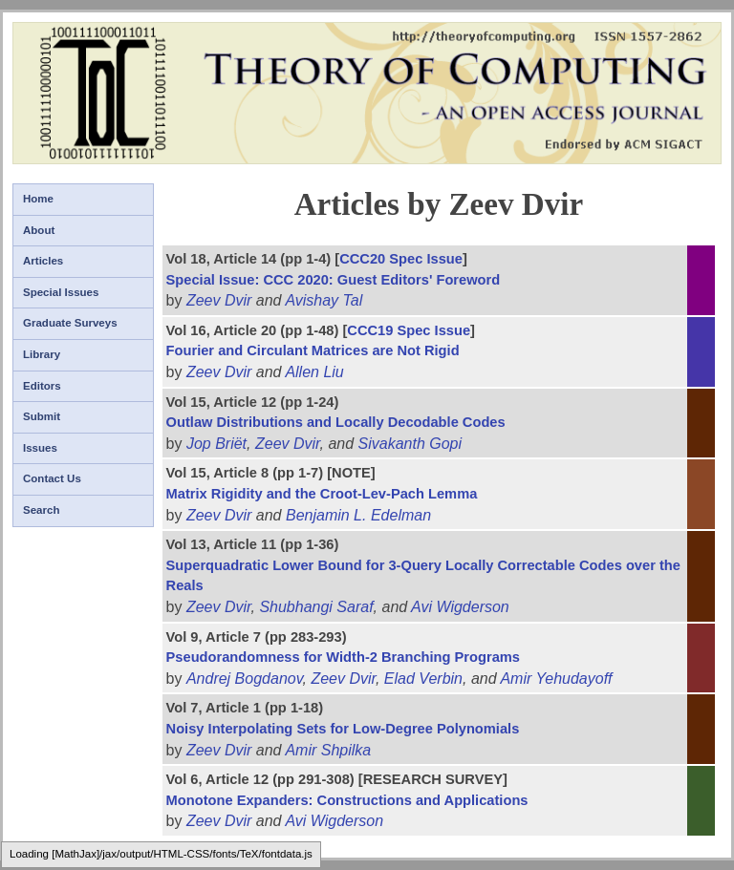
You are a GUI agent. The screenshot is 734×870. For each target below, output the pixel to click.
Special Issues (60, 292)
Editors (42, 386)
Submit (41, 416)
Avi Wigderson (460, 607)
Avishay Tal (323, 300)
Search (41, 510)
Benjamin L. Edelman (358, 515)
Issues (40, 448)
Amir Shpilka (328, 750)
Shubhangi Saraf (316, 607)
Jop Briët (216, 443)
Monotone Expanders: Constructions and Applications (347, 800)
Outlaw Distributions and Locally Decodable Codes (336, 422)
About (38, 230)
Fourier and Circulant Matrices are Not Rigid (313, 350)
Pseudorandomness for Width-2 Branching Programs (343, 657)
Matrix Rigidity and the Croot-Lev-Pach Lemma (322, 493)
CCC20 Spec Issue (401, 258)
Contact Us (52, 478)
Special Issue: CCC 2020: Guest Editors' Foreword (333, 279)
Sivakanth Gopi (410, 443)
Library (41, 354)
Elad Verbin (423, 678)
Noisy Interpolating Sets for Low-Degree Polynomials (343, 728)
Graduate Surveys (70, 323)
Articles (43, 260)
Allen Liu (314, 372)
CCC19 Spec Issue (408, 330)
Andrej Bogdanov (244, 678)
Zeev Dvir (218, 300)
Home (38, 198)
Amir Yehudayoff (556, 678)
